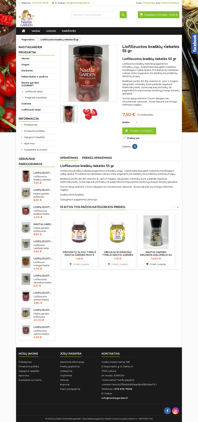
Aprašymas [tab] (69, 157)
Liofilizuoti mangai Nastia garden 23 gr (43, 258)
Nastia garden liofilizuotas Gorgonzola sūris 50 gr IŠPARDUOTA (43, 224)
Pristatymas (30, 124)
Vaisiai (35, 31)
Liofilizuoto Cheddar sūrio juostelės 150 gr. (43, 310)
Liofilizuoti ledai (31, 109)
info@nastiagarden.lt (78, 3)
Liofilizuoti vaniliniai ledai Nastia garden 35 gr (43, 241)
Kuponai (64, 384)
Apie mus (29, 143)
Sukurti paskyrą (170, 3)
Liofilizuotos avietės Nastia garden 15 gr (43, 292)
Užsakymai (66, 371)
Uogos (51, 31)
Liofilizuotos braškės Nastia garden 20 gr (43, 207)
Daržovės (69, 31)
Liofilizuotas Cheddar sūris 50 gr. (43, 190)
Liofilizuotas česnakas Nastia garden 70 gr (43, 275)
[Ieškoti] (99, 14)
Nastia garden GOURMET (30, 84)
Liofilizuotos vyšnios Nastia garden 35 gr (43, 327)
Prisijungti (149, 3)
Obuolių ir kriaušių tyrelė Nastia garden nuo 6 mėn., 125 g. (117, 255)
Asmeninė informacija (72, 362)
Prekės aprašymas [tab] (97, 157)
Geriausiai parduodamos (30, 161)
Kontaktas (111, 353)
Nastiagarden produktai (30, 50)
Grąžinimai (66, 375)
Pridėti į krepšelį (139, 131)
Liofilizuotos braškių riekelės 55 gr (43, 172)
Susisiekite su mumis (35, 149)
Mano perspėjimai (70, 389)
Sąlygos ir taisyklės (34, 137)
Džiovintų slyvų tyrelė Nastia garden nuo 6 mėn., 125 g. (79, 255)
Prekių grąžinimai (70, 366)
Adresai (64, 380)
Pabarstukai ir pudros (34, 76)
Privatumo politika (34, 131)
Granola (26, 103)
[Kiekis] (136, 122)
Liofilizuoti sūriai (34, 91)
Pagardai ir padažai (36, 97)
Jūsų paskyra (71, 353)
